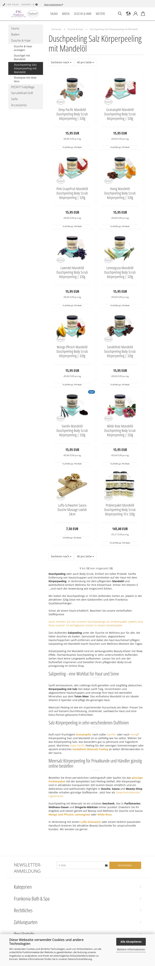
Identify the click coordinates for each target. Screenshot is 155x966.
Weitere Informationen (131, 949)
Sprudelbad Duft (22, 93)
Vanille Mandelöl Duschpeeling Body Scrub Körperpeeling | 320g (72, 430)
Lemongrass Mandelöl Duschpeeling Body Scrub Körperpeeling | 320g (120, 272)
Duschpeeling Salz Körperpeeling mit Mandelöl (25, 68)
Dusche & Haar (82, 13)
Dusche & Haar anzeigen (23, 48)
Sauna (54, 13)
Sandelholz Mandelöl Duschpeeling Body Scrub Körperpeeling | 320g (120, 351)
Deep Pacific (77, 745)
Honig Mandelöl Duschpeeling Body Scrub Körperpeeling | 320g (120, 193)
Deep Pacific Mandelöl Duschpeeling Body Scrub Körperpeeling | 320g (72, 114)
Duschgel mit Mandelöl (22, 57)
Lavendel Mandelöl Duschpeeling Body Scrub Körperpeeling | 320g (72, 272)
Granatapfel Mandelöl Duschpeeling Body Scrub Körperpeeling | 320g (120, 114)
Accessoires (19, 105)
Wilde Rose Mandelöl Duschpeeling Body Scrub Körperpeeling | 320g (120, 430)
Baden (66, 13)
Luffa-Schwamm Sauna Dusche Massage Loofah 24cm (72, 509)
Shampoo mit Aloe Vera (25, 79)
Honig (133, 734)
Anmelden (125, 865)
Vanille (111, 734)
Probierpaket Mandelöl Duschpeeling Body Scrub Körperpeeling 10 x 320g (120, 509)
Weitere (100, 13)
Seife (14, 99)
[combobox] (61, 62)
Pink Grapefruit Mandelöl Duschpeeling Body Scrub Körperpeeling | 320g (72, 193)
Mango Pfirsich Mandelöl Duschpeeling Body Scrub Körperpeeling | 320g (72, 351)
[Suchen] (120, 13)
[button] (128, 13)
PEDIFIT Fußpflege (23, 87)
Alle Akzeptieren (131, 941)
